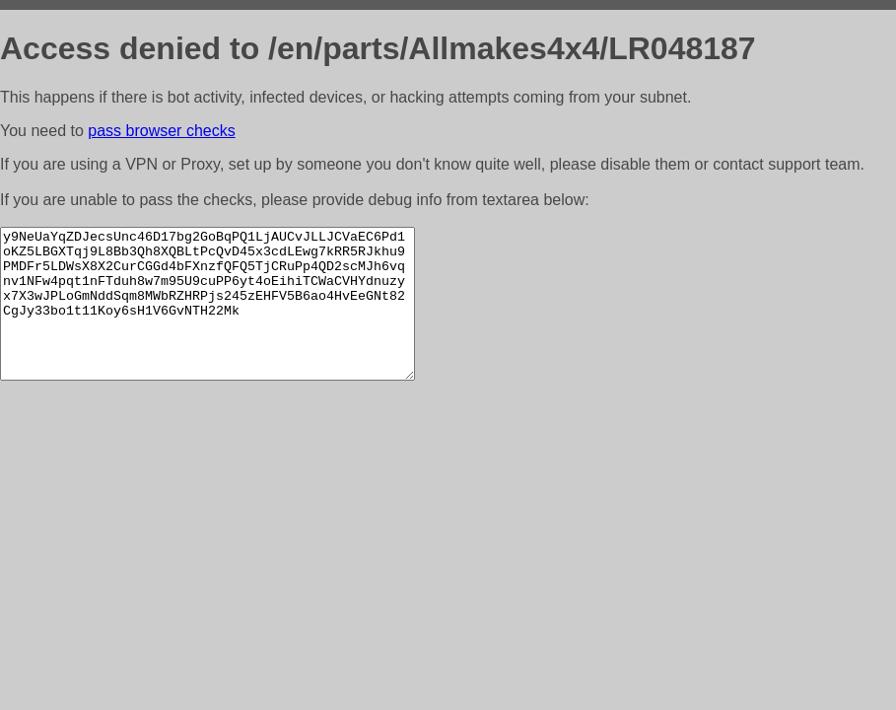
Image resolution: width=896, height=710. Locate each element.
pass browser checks (161, 130)
